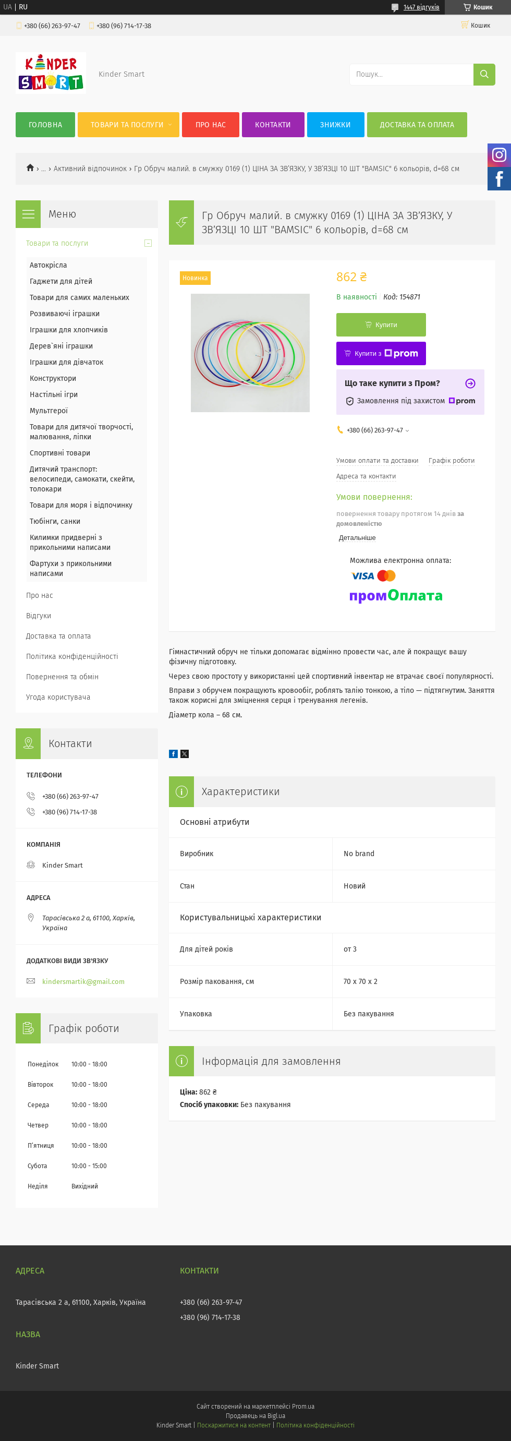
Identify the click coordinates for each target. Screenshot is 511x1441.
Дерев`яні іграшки (61, 346)
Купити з (386, 353)
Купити (386, 325)
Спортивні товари (60, 453)
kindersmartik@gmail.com (83, 982)
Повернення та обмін (62, 677)
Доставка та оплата (417, 125)
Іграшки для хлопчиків (69, 330)
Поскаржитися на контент (234, 1425)
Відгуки (38, 615)
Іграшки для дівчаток (66, 362)
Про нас (211, 125)
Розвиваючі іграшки (65, 313)
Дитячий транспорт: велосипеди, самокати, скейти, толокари (82, 479)
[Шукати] (484, 75)
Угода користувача (58, 697)
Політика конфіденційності (72, 656)
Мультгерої (49, 410)
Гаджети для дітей (61, 281)
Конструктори (53, 378)
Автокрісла (48, 265)
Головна (45, 125)
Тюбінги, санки (55, 521)
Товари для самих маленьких (79, 297)
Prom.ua (303, 1406)
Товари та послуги (127, 125)
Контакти (273, 125)
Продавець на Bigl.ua (255, 1416)
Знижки (335, 125)
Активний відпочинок (90, 168)
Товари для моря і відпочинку (81, 505)
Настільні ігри (54, 394)
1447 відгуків (422, 7)
